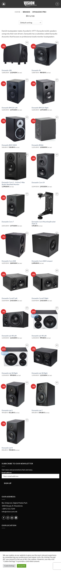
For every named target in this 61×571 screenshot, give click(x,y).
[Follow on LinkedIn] (16, 518)
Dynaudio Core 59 (38, 182)
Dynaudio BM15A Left (9, 108)
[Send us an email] (12, 518)
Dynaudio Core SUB (9, 261)
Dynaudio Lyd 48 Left (9, 336)
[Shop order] (30, 22)
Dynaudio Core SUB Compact (42, 261)
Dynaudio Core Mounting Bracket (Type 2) (43, 223)
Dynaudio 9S (36, 70)
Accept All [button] (21, 566)
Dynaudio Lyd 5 (7, 410)
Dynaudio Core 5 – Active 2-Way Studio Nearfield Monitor (13, 183)
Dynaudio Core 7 (8, 222)
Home (17, 12)
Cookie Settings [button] (9, 566)
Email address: (30, 475)
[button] (4, 4)
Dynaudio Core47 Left (9, 298)
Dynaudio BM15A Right (40, 108)
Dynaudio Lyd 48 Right (10, 373)
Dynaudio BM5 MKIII (9, 145)
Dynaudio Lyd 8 (7, 448)
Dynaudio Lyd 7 (37, 410)
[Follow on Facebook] (4, 518)
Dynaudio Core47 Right (40, 298)
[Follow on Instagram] (8, 518)
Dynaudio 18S (7, 70)
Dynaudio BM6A (37, 145)
